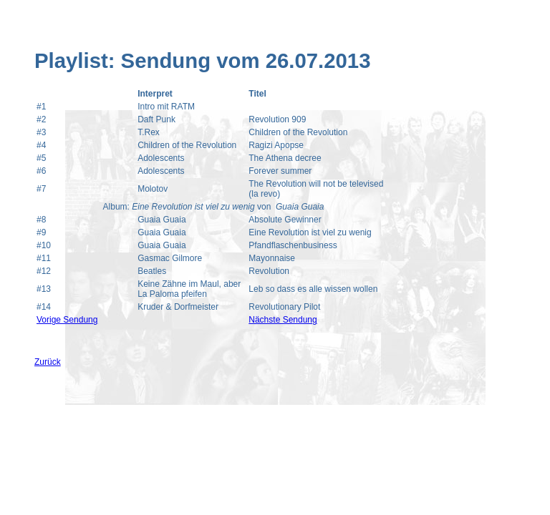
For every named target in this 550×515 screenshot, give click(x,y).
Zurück (47, 362)
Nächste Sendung (283, 320)
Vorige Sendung (67, 320)
